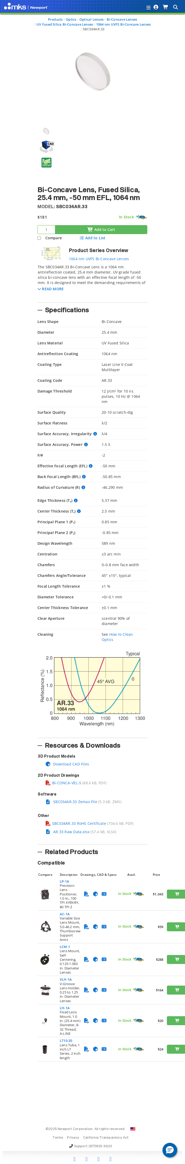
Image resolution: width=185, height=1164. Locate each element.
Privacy (73, 1137)
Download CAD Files (67, 764)
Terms (57, 1137)
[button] (51, 288)
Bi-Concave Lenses (122, 19)
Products (55, 19)
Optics (71, 19)
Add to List (92, 237)
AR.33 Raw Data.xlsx (67, 831)
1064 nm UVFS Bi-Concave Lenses (123, 24)
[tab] (92, 282)
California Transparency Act (106, 1137)
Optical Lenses (91, 19)
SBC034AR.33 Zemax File (71, 801)
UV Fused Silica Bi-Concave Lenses (64, 24)
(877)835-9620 (100, 1146)
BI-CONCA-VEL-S (63, 782)
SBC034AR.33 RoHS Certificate (75, 823)
